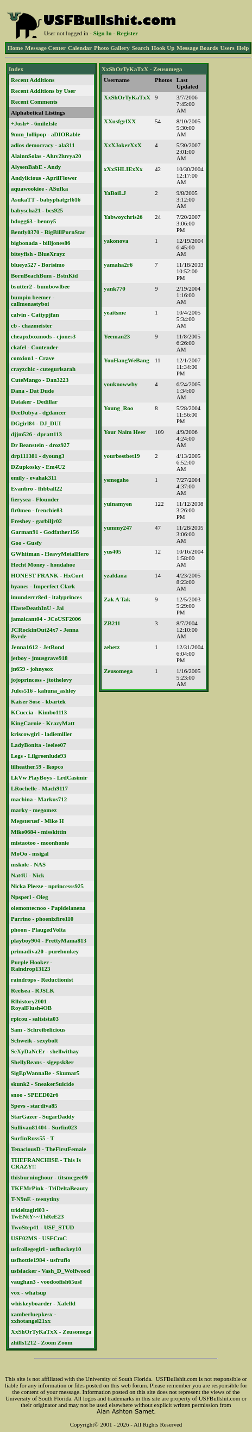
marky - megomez (33, 810)
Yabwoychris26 (123, 216)
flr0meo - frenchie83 (36, 510)
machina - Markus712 (39, 799)
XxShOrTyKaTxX (127, 97)
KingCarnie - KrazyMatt (42, 723)
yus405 (112, 551)
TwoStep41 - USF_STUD (42, 1227)
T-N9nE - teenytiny (35, 1199)
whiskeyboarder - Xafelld (43, 1303)
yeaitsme (115, 312)
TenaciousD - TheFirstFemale (48, 1149)
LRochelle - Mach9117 (39, 788)
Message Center (45, 48)
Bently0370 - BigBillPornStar (48, 232)
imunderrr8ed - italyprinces (46, 597)
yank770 (114, 288)
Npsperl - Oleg (29, 897)
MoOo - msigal (30, 853)
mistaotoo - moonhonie (40, 842)
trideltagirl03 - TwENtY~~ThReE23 (37, 1213)
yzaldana (115, 575)
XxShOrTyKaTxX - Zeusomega (51, 1331)
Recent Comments (34, 101)
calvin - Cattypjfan (35, 314)
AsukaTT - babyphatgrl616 (45, 199)
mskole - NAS (28, 864)
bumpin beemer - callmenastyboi (32, 300)
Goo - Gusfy (26, 542)
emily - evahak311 (33, 477)
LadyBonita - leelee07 (38, 745)
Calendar (80, 48)
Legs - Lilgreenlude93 (38, 755)
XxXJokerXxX (123, 145)
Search (140, 48)
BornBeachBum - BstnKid (44, 275)
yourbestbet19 (122, 456)
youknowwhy (120, 384)
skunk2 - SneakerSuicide (42, 1084)
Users (227, 48)
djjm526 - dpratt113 (36, 434)
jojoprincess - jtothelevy (41, 679)
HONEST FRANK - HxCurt (47, 575)
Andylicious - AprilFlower (44, 177)
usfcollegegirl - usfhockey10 (46, 1249)
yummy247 (118, 527)
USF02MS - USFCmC (39, 1238)
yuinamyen (118, 503)
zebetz (111, 647)
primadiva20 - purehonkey (45, 951)
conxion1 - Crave (32, 358)
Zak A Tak (117, 599)
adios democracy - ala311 (43, 145)
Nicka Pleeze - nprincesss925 (47, 886)
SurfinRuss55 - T (32, 1138)
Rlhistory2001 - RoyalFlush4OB (31, 1004)
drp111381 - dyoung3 (37, 456)
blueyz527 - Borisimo (38, 264)
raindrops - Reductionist (42, 979)
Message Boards (197, 48)
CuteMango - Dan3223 (39, 379)
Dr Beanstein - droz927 (40, 445)
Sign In (102, 33)
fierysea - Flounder (35, 499)
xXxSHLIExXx (123, 169)
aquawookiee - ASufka (39, 188)
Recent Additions (32, 80)
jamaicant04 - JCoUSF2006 (46, 618)
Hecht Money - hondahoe (43, 564)
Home (15, 48)
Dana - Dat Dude (32, 390)
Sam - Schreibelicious (38, 1029)
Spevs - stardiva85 (34, 1105)
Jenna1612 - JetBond (37, 647)
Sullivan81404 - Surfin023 (44, 1127)
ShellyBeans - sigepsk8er (42, 1062)
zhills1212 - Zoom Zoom (41, 1342)
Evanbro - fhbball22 (36, 488)
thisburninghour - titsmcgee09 (49, 1177)
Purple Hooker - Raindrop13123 (31, 965)
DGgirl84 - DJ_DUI (36, 423)
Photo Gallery (112, 48)
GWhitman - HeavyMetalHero (50, 553)
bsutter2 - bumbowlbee (40, 286)
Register (127, 33)
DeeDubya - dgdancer (38, 412)
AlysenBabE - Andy (36, 167)
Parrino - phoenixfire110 (42, 918)
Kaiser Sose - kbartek (38, 701)
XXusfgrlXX (120, 121)
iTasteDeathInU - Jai (37, 608)
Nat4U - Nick (28, 875)
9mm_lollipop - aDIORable (45, 134)
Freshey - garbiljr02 (36, 521)
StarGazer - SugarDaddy (42, 1116)
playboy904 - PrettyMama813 (48, 940)
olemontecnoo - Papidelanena (48, 908)
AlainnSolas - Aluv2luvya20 (46, 156)
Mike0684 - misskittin (38, 831)
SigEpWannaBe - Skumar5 (45, 1073)
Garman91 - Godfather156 (45, 532)
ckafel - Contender (34, 347)
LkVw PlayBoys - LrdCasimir (49, 777)
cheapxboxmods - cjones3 (43, 336)
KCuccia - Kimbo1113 (39, 712)
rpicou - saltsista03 (35, 1018)
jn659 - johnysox (32, 668)
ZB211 (112, 623)
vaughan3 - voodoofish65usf (46, 1281)
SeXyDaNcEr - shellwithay (45, 1051)
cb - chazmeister (31, 325)
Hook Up (163, 48)
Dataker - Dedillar (34, 401)
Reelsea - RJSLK (32, 990)
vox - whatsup (28, 1292)
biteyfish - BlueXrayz (38, 253)
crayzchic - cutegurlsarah (43, 369)
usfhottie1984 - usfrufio (40, 1260)
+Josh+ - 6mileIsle (34, 123)
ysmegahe (116, 479)
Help (243, 48)
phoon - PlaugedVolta (38, 929)
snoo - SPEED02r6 (34, 1094)
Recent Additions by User (43, 90)
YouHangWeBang (126, 360)
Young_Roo (118, 408)
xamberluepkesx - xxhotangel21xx (33, 1317)
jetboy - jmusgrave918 (39, 658)
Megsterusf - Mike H (37, 821)
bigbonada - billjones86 (40, 243)
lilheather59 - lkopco (37, 766)
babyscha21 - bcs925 (37, 210)
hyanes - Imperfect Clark (43, 586)
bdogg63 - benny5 (33, 221)
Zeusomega (118, 671)
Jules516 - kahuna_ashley (43, 690)
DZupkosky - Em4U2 (38, 466)
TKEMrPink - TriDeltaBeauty (49, 1188)
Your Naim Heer (125, 432)
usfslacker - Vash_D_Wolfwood (50, 1270)
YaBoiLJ (115, 193)
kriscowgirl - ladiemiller (41, 734)
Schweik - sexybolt (34, 1040)
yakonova (116, 240)
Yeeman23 (117, 336)
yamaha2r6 (118, 264)
